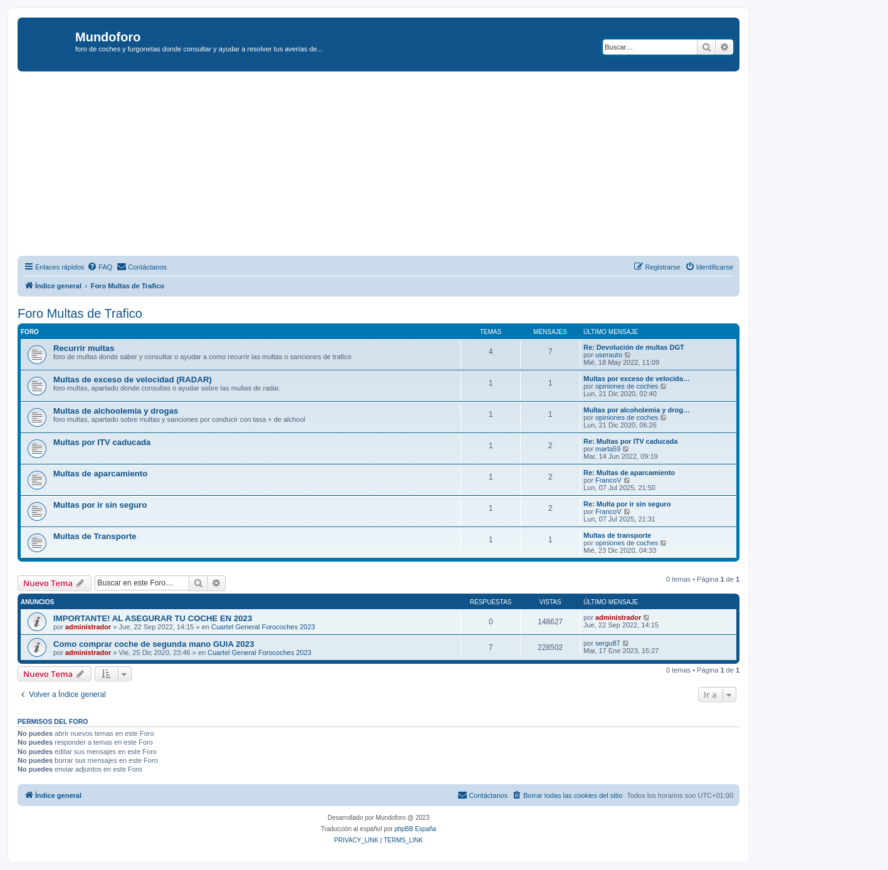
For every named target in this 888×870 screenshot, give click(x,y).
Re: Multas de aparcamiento (629, 472)
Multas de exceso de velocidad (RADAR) (132, 379)
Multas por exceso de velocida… (636, 378)
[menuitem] (99, 267)
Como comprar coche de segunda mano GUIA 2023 (153, 644)
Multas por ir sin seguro (100, 505)
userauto (608, 355)
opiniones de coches (626, 386)
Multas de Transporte (95, 536)
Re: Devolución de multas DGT (633, 347)
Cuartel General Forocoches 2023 (263, 627)
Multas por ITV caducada (101, 442)
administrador (88, 627)
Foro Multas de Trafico (80, 313)
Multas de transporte (617, 535)
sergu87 (607, 643)
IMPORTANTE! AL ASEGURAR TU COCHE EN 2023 (152, 618)
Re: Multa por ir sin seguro (627, 504)
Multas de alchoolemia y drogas (115, 411)
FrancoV (608, 480)
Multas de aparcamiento (100, 473)
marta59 (607, 449)
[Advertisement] (394, 165)
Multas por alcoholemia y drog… (636, 410)
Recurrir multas (83, 348)
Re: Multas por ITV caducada (630, 441)
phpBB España (415, 828)
